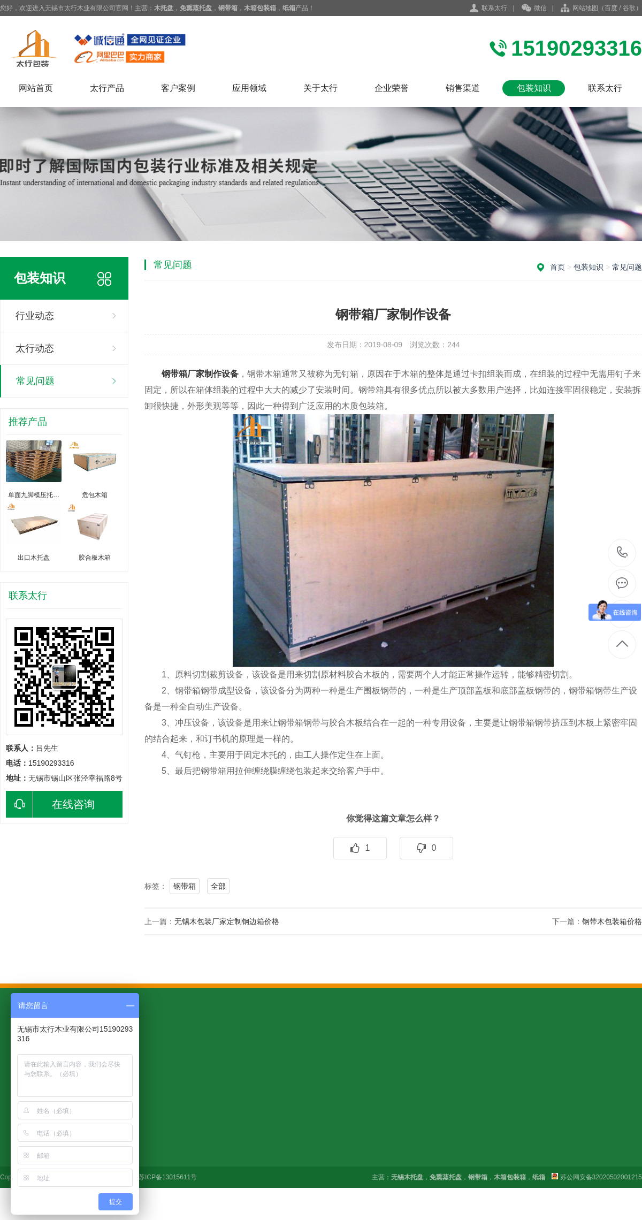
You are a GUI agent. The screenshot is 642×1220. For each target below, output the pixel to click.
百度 (611, 8)
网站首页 (36, 88)
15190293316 (622, 552)
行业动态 (35, 315)
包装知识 (534, 88)
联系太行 (494, 8)
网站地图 (585, 8)
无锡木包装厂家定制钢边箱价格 (226, 921)
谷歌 (629, 8)
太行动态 (35, 348)
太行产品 (107, 88)
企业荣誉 (391, 88)
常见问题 (35, 381)
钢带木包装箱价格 (612, 921)
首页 (557, 267)
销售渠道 (463, 88)
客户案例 (178, 88)
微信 (534, 8)
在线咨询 (50, 804)
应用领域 (249, 88)
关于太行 (320, 88)
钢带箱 (184, 886)
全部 (218, 886)
